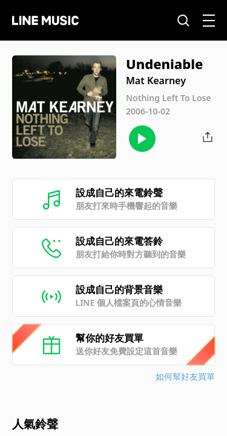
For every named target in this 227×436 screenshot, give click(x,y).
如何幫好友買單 (185, 376)
